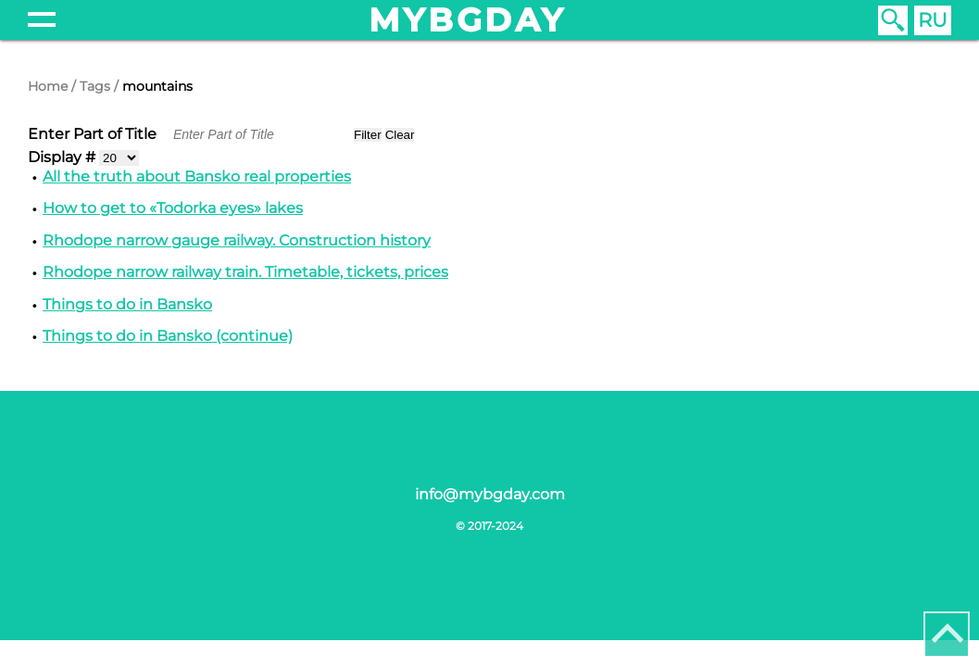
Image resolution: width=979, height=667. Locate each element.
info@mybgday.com (490, 494)
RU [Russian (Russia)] (933, 19)
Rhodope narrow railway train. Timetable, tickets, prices (245, 272)
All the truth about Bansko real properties (197, 176)
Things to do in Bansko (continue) (168, 336)
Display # (63, 157)
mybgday (468, 20)
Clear (400, 135)
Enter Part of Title (94, 134)
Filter (368, 135)
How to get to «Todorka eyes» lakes (173, 208)
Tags (95, 86)
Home (48, 86)
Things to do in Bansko (127, 304)
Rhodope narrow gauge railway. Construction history (237, 240)
